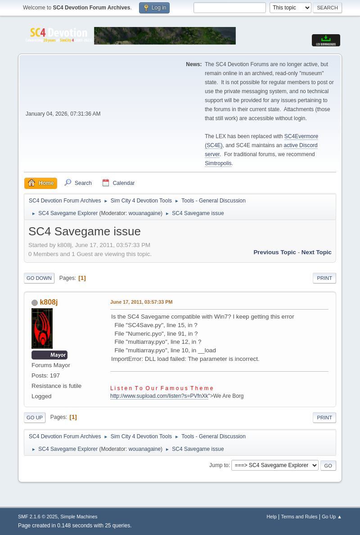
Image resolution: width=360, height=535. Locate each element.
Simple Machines (78, 516)
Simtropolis (218, 163)
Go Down (39, 278)
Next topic (317, 252)
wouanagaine (145, 213)
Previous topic (274, 252)
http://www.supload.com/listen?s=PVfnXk (159, 396)
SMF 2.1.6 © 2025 (38, 516)
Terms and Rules (299, 516)
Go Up (35, 417)
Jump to (219, 465)
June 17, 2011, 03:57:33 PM (141, 302)
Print (324, 278)
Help (272, 516)
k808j (49, 302)
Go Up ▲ (332, 516)
